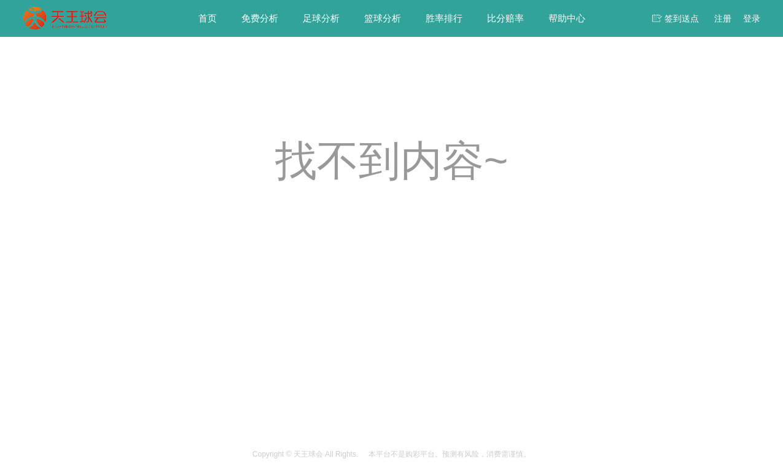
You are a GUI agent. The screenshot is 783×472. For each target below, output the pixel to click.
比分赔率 (505, 18)
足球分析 (321, 18)
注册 (722, 18)
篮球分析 (382, 18)
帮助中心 (566, 18)
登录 (751, 18)
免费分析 (259, 18)
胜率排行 (444, 18)
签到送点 (681, 18)
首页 (207, 18)
